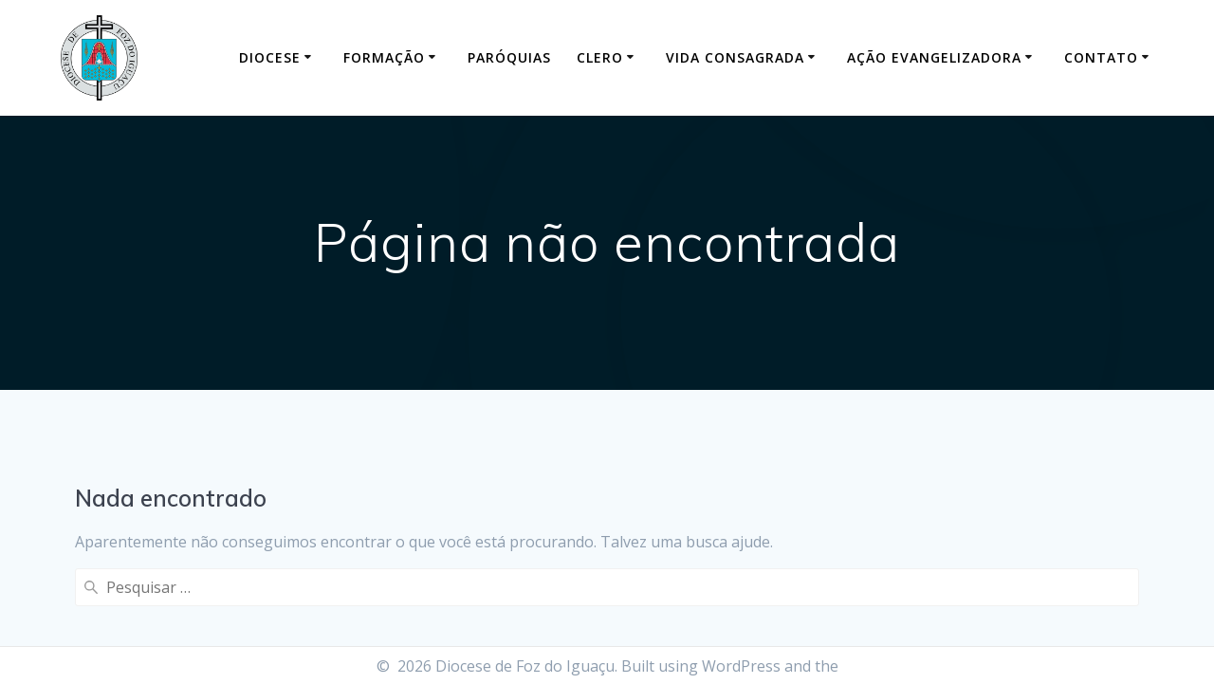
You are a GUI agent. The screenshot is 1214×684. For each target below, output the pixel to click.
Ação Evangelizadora (934, 57)
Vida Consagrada (735, 57)
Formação (384, 57)
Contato (1101, 57)
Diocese (270, 57)
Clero (600, 57)
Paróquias (509, 57)
